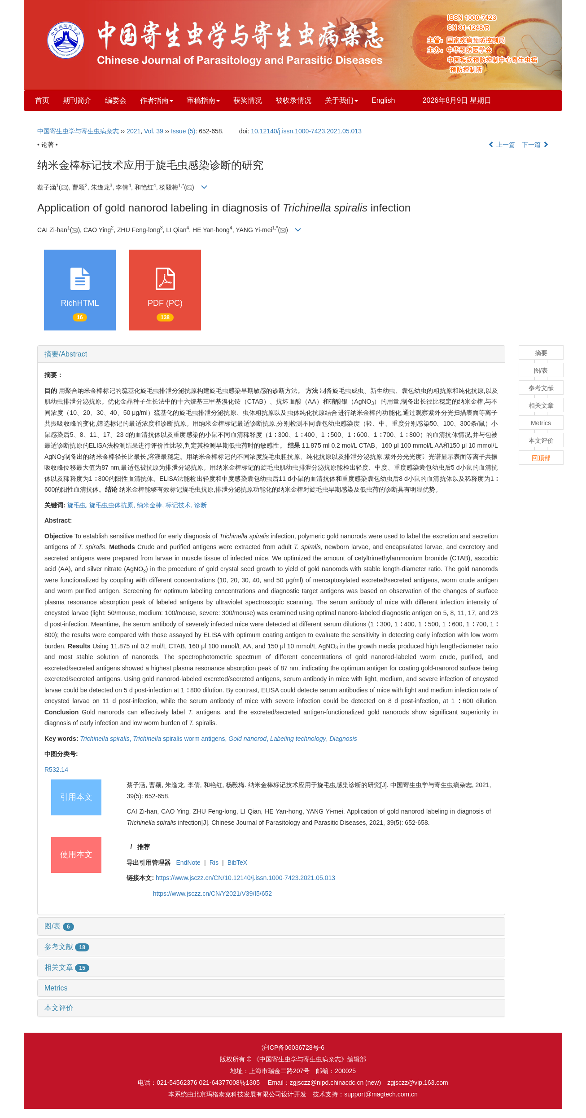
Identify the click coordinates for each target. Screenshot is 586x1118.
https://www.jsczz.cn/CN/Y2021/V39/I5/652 (212, 893)
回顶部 (541, 458)
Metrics (56, 988)
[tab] (271, 354)
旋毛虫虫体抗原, (113, 505)
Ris (214, 862)
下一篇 (535, 144)
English (383, 100)
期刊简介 (77, 100)
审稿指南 (203, 100)
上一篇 (501, 144)
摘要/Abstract (65, 354)
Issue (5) (183, 131)
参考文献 (66, 947)
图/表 (59, 926)
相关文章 (66, 967)
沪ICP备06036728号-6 (293, 1047)
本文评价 (58, 1008)
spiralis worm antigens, (180, 738)
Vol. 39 (153, 131)
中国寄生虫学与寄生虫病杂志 (78, 131)
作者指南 (156, 100)
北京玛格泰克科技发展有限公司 (237, 1094)
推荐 (143, 846)
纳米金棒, (151, 505)
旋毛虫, (78, 505)
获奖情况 (247, 100)
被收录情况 (293, 100)
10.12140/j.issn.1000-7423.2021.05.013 (306, 131)
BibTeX (237, 862)
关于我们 (341, 100)
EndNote (188, 862)
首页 (42, 100)
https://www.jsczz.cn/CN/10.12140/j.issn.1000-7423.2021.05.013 (245, 877)
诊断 (200, 505)
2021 (133, 131)
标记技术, (180, 505)
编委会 (116, 100)
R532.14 (56, 769)
